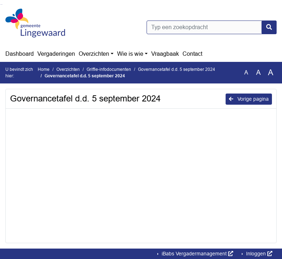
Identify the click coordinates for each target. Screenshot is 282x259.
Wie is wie (130, 54)
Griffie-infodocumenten (109, 69)
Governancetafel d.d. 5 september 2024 (176, 69)
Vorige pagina (249, 99)
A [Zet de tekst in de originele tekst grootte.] (246, 72)
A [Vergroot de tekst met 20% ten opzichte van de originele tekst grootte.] (258, 72)
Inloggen (258, 253)
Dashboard (19, 54)
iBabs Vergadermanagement (196, 253)
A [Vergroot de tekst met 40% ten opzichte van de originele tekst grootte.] (270, 72)
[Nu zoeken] (269, 27)
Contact (192, 54)
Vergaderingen (56, 54)
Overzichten (94, 54)
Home (44, 69)
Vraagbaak (165, 54)
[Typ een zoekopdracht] (212, 27)
